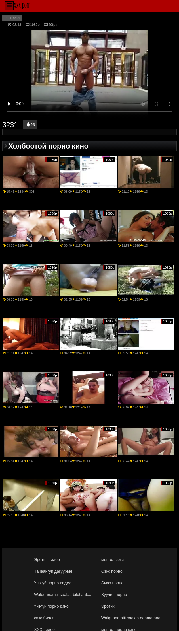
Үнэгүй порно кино (51, 606)
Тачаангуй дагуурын (53, 571)
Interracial (12, 18)
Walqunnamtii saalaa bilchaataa (62, 594)
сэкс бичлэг (45, 618)
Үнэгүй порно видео (52, 583)
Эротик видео (47, 559)
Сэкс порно (112, 571)
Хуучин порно (114, 594)
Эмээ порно (112, 583)
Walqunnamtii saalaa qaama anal (131, 618)
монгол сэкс (112, 559)
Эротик (108, 606)
